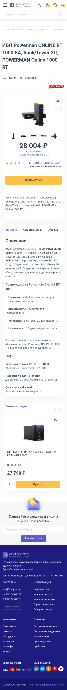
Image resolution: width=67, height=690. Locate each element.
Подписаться (33, 180)
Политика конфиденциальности (46, 684)
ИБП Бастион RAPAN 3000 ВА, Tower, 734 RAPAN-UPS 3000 (31, 453)
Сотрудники (9, 636)
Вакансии (8, 641)
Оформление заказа (45, 626)
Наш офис (8, 646)
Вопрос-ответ (41, 636)
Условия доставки (44, 599)
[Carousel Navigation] (57, 409)
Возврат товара (43, 609)
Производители (42, 641)
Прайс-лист (40, 646)
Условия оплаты (43, 594)
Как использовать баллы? (33, 153)
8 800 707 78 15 (11, 599)
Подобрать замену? (52, 163)
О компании (9, 626)
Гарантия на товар (44, 604)
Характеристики (32, 229)
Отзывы (53, 229)
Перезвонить (12, 606)
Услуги (6, 651)
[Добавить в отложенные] (58, 109)
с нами (29, 569)
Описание (11, 229)
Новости (7, 631)
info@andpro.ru (11, 589)
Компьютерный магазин (19, 29)
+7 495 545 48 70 (12, 594)
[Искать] (60, 14)
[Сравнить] (55, 420)
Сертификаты (41, 589)
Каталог (43, 29)
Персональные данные (47, 631)
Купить (37, 484)
